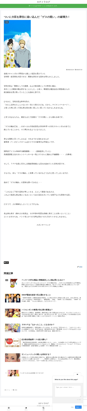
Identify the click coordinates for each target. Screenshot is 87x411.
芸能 (6, 262)
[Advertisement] (43, 238)
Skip (72, 407)
